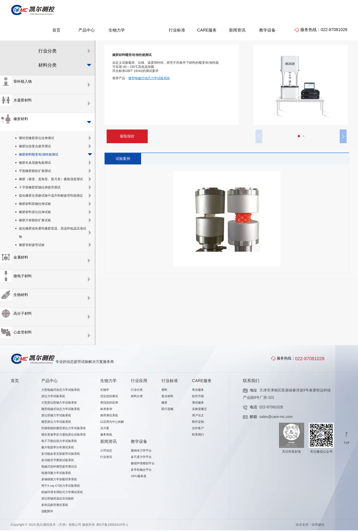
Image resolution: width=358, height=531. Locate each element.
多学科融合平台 (141, 470)
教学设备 (267, 31)
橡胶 (164, 403)
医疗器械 (167, 409)
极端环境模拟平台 (143, 464)
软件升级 (198, 397)
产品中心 (86, 31)
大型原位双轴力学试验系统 (59, 403)
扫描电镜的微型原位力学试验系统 (63, 429)
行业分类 (137, 390)
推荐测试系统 (109, 416)
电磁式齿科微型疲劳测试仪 (59, 467)
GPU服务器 (138, 476)
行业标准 (177, 31)
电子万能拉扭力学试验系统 (59, 441)
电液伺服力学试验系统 (56, 473)
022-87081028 (309, 359)
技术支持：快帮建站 (310, 525)
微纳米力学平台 (141, 451)
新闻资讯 (237, 31)
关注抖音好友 (291, 452)
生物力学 (116, 31)
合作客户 (198, 429)
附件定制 (198, 422)
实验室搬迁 (199, 409)
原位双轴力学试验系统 (56, 416)
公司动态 (106, 451)
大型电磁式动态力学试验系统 (60, 390)
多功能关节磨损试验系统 (57, 460)
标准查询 (106, 409)
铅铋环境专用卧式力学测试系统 (62, 492)
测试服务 (198, 403)
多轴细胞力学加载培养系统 (59, 480)
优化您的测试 (109, 397)
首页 (56, 31)
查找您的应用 (109, 403)
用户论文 (198, 416)
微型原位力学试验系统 (56, 422)
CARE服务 (207, 31)
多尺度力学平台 (141, 457)
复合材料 (167, 397)
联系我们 (198, 435)
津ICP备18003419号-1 (112, 525)
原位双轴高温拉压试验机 (57, 499)
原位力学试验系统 (53, 397)
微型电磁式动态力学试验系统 (60, 409)
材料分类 (137, 397)
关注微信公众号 (321, 452)
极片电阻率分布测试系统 (57, 448)
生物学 (104, 390)
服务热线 (106, 435)
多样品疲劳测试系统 (54, 505)
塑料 (164, 390)
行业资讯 (106, 457)
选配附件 (47, 512)
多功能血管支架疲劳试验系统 (60, 454)
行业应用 (147, 31)
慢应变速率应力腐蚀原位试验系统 (63, 435)
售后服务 (198, 390)
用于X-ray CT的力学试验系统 (60, 486)
